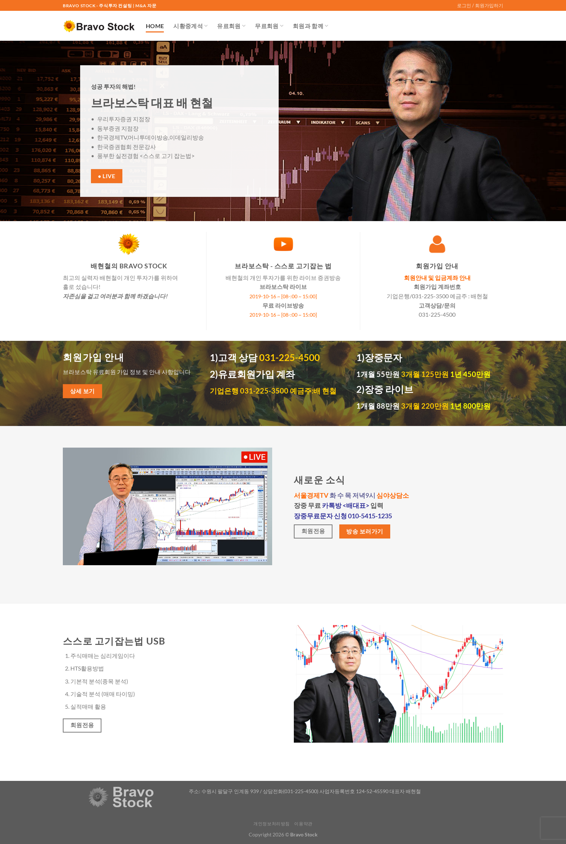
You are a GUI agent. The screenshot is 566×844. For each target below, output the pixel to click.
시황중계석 (190, 26)
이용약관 (303, 823)
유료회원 (231, 26)
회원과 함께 (310, 26)
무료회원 (269, 26)
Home (155, 25)
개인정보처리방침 (271, 823)
